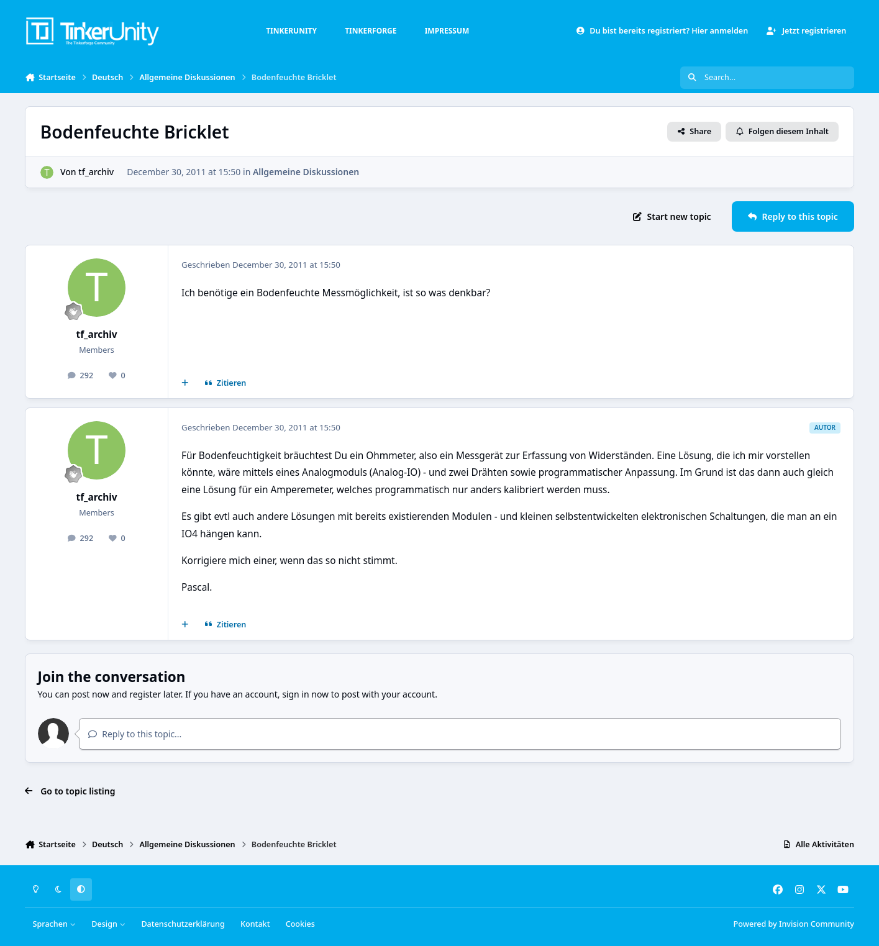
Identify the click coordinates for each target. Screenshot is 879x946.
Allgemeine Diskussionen (306, 172)
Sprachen (54, 924)
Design (108, 924)
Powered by (794, 924)
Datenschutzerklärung (182, 924)
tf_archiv (96, 172)
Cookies (300, 924)
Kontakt (255, 924)
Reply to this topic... (134, 734)
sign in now (305, 694)
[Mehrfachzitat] (185, 383)
